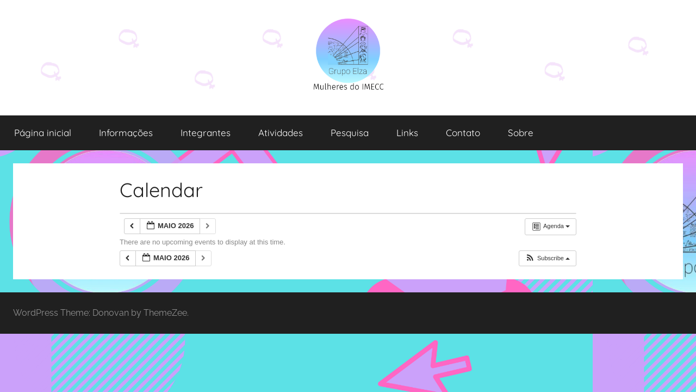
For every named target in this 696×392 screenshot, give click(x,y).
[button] (547, 258)
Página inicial (42, 132)
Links (407, 132)
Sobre (520, 132)
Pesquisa (350, 132)
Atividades (280, 132)
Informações (126, 132)
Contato (463, 132)
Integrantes (206, 132)
